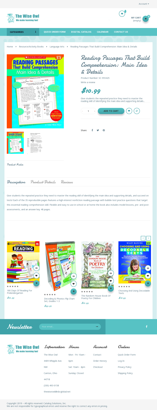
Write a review (88, 82)
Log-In (121, 360)
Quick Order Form (127, 354)
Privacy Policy (124, 367)
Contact (97, 354)
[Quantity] (88, 111)
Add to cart (111, 110)
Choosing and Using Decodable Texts (134, 291)
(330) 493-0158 (51, 385)
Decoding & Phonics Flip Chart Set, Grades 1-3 (59, 299)
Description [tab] (16, 182)
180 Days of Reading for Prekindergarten (19, 291)
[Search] (78, 19)
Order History (100, 360)
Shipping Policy (125, 373)
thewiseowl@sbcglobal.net (57, 391)
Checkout (98, 367)
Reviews (67, 182)
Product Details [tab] (43, 182)
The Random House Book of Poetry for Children (95, 297)
